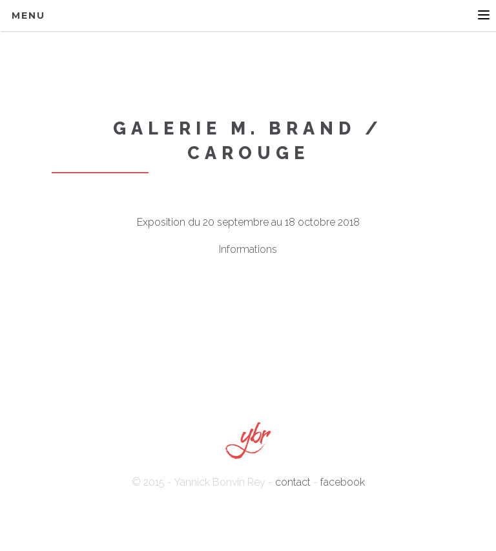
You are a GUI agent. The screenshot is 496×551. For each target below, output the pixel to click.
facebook (342, 482)
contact (293, 482)
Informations (248, 249)
